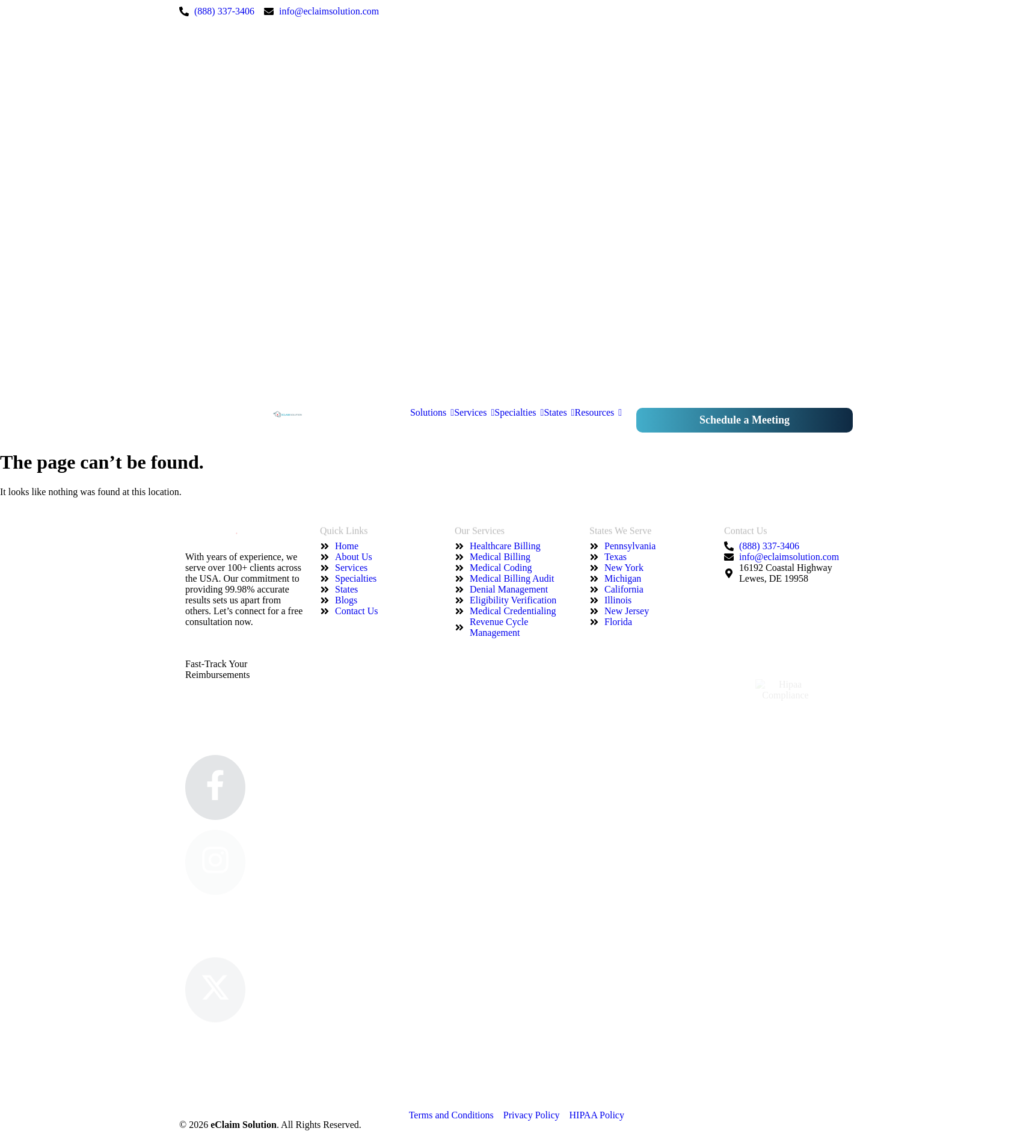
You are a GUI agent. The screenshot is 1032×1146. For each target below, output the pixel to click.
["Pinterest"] (552, 298)
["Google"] (552, 363)
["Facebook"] (552, 38)
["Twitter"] (552, 233)
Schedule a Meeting (744, 420)
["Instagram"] (552, 103)
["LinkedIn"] (552, 168)
